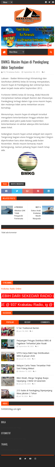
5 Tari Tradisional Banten (28, 328)
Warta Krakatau (17, 184)
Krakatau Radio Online (11, 289)
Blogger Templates (40, 463)
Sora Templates (23, 463)
